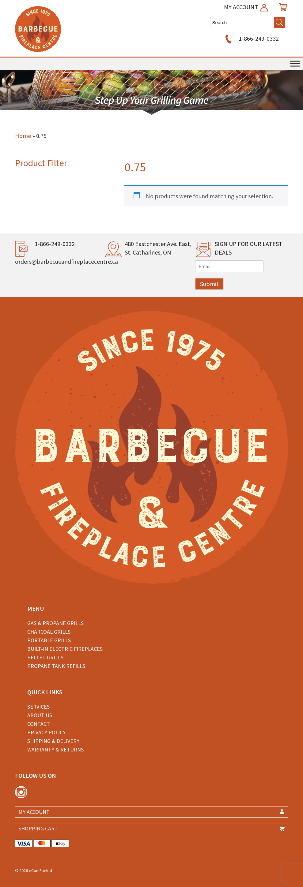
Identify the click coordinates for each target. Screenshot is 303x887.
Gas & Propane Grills (55, 623)
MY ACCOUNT (246, 7)
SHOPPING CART (38, 828)
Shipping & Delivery (53, 740)
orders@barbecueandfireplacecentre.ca (66, 261)
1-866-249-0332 (251, 38)
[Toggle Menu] (295, 63)
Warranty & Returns (55, 749)
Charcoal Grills (48, 631)
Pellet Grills (45, 657)
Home (23, 136)
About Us (39, 715)
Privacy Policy (46, 732)
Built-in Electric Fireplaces (65, 648)
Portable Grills (49, 640)
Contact (38, 723)
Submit (209, 284)
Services (38, 706)
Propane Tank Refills (56, 665)
